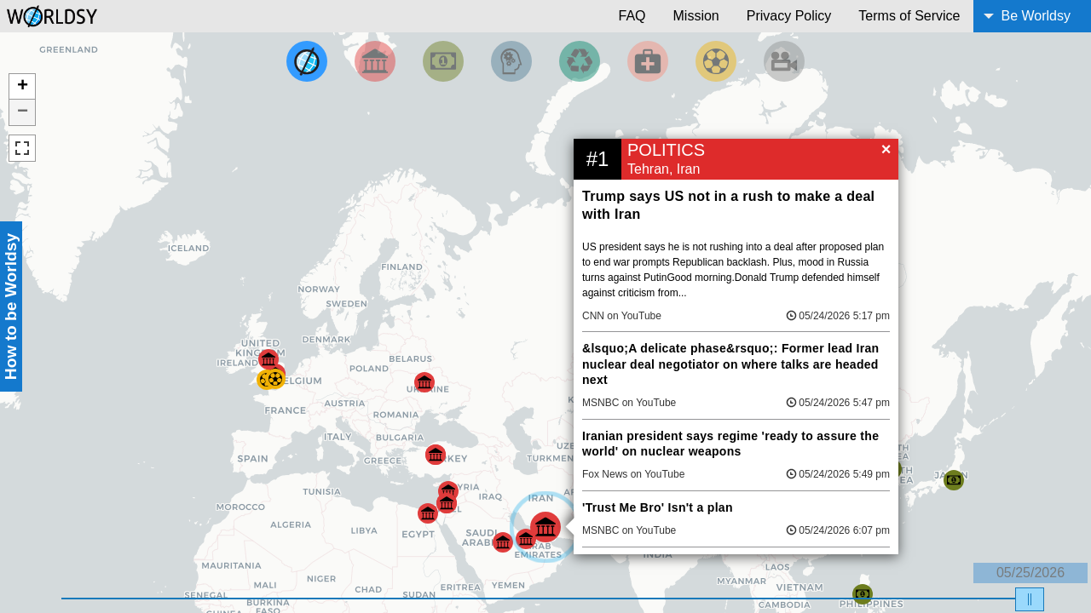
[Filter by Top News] (306, 61)
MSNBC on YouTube (629, 403)
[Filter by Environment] (579, 61)
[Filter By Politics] (375, 61)
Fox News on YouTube (633, 474)
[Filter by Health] (647, 61)
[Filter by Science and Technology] (511, 61)
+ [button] (22, 87)
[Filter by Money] (443, 61)
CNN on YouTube (621, 316)
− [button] (22, 112)
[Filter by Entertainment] (784, 61)
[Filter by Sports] (716, 61)
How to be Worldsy (11, 306)
